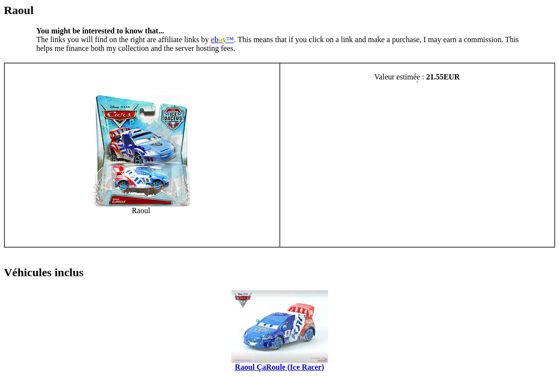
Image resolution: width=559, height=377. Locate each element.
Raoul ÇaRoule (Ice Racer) (279, 367)
